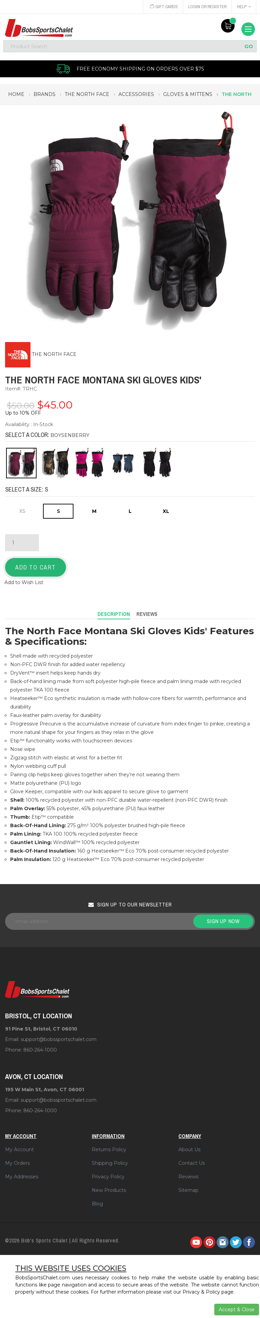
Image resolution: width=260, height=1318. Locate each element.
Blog (97, 1204)
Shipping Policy (110, 1163)
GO (248, 46)
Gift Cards (162, 6)
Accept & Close (237, 1309)
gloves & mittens (187, 94)
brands (45, 94)
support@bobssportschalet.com (58, 1039)
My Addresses (21, 1177)
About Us (189, 1149)
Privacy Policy (108, 1177)
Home (16, 94)
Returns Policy (109, 1149)
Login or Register (206, 6)
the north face (87, 94)
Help (244, 6)
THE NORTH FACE (54, 354)
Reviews (188, 1177)
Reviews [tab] (146, 614)
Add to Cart (35, 567)
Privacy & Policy (201, 1292)
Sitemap (188, 1190)
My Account (19, 1149)
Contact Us (191, 1163)
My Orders (17, 1163)
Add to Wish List (23, 582)
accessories (136, 94)
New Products (109, 1190)
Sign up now (223, 921)
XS (22, 511)
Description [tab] (114, 614)
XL (166, 511)
